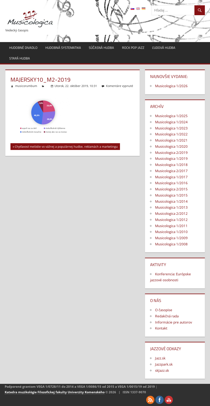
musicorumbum (26, 86)
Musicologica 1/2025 (171, 115)
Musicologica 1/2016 (171, 183)
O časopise (163, 310)
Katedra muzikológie (21, 392)
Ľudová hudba (163, 47)
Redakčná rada (167, 316)
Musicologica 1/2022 (171, 134)
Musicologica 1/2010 (171, 231)
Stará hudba (19, 58)
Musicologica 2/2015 (171, 189)
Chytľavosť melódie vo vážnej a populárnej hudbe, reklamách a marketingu (66, 147)
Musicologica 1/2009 (171, 238)
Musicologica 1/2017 (171, 177)
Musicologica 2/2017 (171, 170)
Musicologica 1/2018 (171, 164)
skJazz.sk (162, 370)
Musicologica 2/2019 (171, 152)
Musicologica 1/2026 (171, 85)
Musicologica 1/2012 (171, 219)
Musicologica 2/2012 (171, 213)
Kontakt (161, 328)
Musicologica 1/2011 (171, 225)
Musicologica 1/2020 (171, 146)
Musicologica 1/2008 (171, 244)
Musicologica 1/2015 (171, 195)
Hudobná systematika (63, 47)
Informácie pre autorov (173, 322)
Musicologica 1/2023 (171, 128)
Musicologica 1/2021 (171, 140)
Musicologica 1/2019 (171, 158)
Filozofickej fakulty (52, 392)
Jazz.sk (160, 358)
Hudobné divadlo (23, 47)
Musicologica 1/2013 (171, 207)
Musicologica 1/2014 (171, 201)
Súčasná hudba (101, 47)
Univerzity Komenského (86, 392)
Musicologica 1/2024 (171, 122)
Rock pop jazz (133, 47)
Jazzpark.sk (164, 364)
